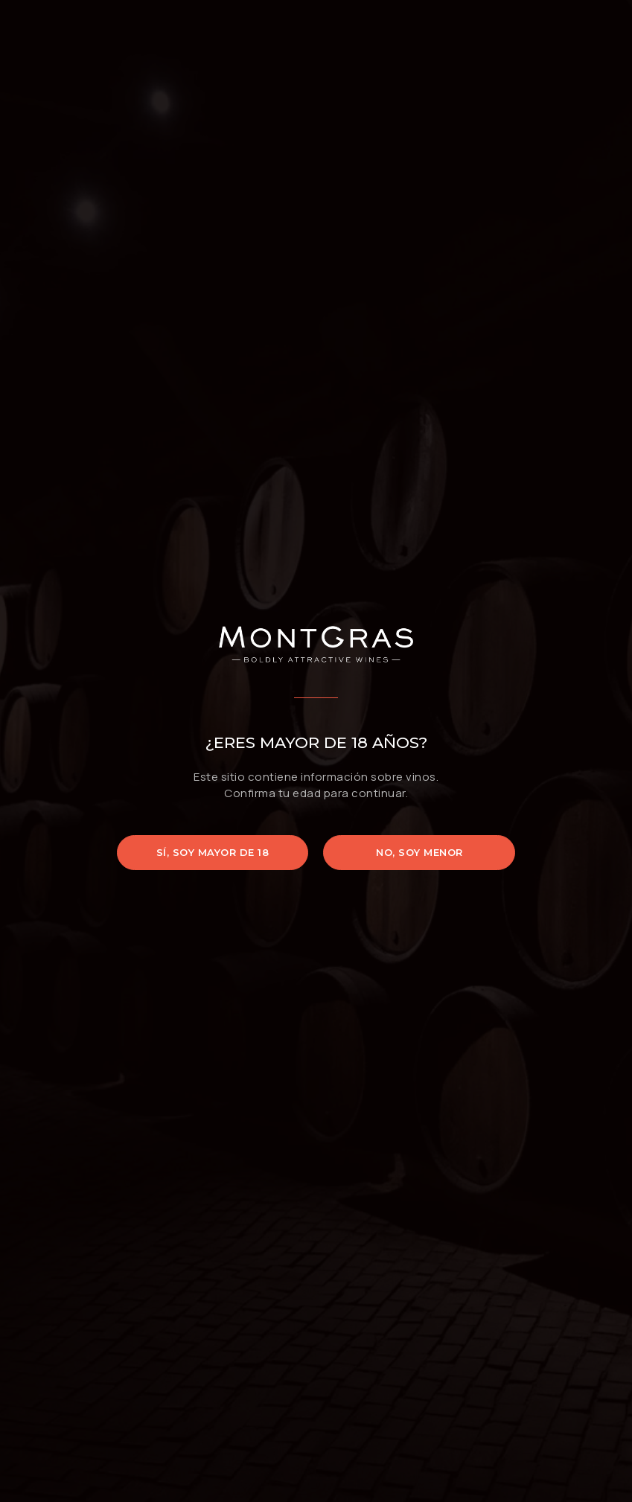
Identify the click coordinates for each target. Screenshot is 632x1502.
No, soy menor (419, 852)
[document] (316, 751)
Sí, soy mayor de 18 (212, 852)
